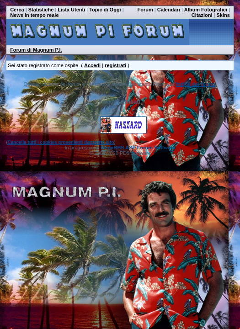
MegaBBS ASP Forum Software (138, 147)
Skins (223, 15)
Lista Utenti (71, 9)
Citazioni (202, 15)
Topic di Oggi (105, 9)
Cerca (17, 9)
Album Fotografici (205, 9)
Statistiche (41, 9)
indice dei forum (195, 84)
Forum (145, 9)
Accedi (92, 65)
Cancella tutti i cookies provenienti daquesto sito (60, 142)
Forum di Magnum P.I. (36, 50)
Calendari (168, 9)
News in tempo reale (34, 15)
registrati (115, 65)
